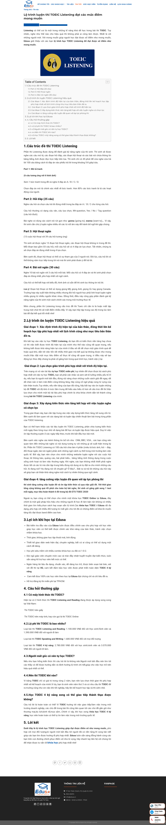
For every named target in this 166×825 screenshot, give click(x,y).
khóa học (52, 742)
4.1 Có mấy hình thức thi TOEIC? (45, 123)
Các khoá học (58, 4)
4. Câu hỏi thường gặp (38, 120)
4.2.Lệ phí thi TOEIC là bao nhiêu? (46, 126)
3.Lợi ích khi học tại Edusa (40, 116)
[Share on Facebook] (60, 762)
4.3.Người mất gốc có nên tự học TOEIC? (49, 129)
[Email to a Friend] (70, 762)
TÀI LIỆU (70, 4)
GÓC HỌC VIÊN (89, 4)
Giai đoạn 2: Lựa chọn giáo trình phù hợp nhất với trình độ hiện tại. (61, 107)
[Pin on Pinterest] (75, 762)
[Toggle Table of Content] (106, 82)
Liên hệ (112, 4)
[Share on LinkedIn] (80, 762)
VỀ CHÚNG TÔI (43, 4)
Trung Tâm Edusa (31, 25)
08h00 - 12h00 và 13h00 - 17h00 (76, 800)
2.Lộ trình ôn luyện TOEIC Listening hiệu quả (49, 98)
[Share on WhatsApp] (55, 762)
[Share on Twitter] (65, 762)
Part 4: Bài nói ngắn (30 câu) (43, 95)
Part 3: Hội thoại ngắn (40, 92)
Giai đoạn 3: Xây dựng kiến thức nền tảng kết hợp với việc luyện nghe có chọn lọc (67, 110)
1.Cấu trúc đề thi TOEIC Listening (42, 85)
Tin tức (78, 4)
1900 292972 (69, 794)
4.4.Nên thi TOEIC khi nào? (44, 132)
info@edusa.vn (71, 797)
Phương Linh (62, 25)
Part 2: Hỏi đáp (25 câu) (40, 89)
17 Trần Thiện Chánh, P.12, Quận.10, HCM (78, 791)
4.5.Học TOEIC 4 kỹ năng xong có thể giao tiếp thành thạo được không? (63, 135)
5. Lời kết (31, 138)
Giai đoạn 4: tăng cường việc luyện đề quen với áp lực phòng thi (60, 113)
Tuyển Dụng (102, 4)
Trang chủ (28, 10)
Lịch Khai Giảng (124, 4)
